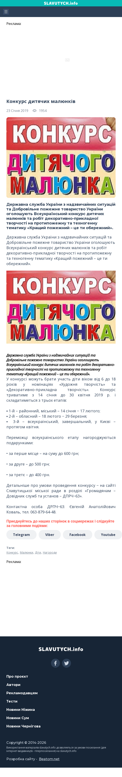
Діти (38, 552)
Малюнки (26, 552)
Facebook (78, 534)
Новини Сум (17, 718)
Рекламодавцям (22, 693)
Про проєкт (17, 676)
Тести (11, 701)
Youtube (108, 534)
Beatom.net (49, 759)
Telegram (21, 534)
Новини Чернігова (23, 726)
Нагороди (50, 552)
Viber (49, 534)
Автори (13, 685)
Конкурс (12, 552)
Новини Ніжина (20, 710)
